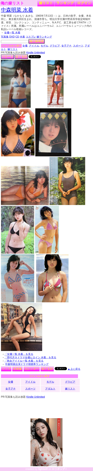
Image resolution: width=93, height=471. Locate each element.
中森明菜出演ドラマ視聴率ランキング (27, 364)
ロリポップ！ (59, 469)
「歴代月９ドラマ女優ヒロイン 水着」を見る (30, 357)
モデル (44, 45)
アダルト (50, 388)
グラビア (55, 45)
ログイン (84, 3)
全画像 (17, 368)
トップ (6, 368)
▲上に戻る (74, 369)
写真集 (5, 36)
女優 (24, 45)
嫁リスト (46, 3)
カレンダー (31, 368)
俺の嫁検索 (36, 41)
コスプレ (31, 36)
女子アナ (66, 45)
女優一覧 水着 (12, 32)
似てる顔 (21, 56)
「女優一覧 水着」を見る (18, 354)
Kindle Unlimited (35, 52)
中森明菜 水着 (17, 10)
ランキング (65, 3)
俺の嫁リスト (12, 3)
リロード (7, 56)
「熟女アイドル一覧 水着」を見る (23, 360)
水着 (22, 36)
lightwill (43, 469)
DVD (12, 36)
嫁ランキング (44, 36)
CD (17, 36)
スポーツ (78, 45)
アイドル (34, 45)
